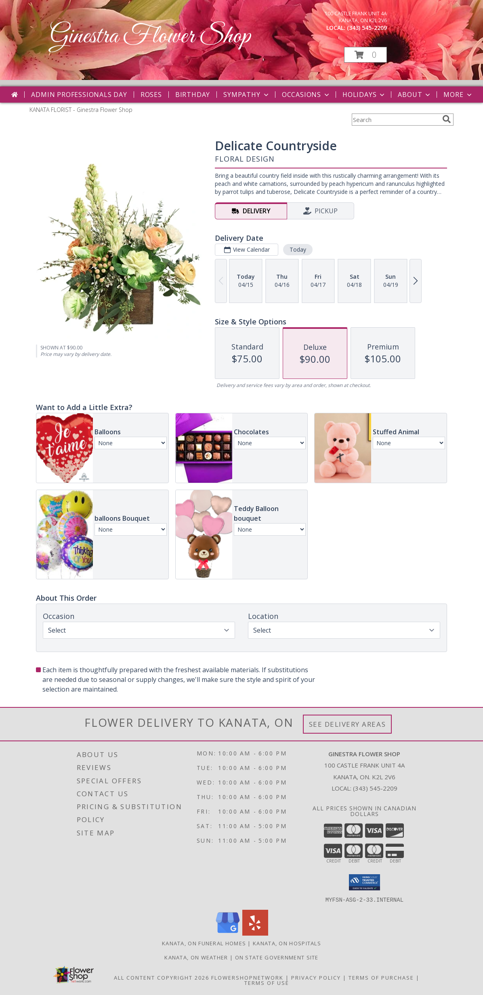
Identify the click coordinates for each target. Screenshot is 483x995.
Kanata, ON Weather (196, 957)
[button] (365, 55)
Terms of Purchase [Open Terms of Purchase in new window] (381, 977)
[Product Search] (395, 119)
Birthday (192, 94)
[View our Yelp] (255, 933)
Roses (151, 94)
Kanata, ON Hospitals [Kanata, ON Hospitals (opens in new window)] (287, 943)
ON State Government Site (277, 957)
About (415, 94)
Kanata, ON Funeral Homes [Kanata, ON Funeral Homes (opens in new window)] (204, 943)
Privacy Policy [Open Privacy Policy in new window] (316, 977)
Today (298, 249)
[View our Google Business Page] (228, 933)
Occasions (306, 94)
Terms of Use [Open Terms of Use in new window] (266, 982)
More (458, 94)
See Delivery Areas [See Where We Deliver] (347, 724)
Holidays (364, 94)
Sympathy (246, 94)
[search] (446, 119)
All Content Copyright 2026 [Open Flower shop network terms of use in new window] (161, 977)
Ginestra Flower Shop (150, 36)
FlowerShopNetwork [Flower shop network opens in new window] (247, 977)
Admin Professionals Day (79, 94)
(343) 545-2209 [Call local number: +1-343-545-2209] (367, 28)
